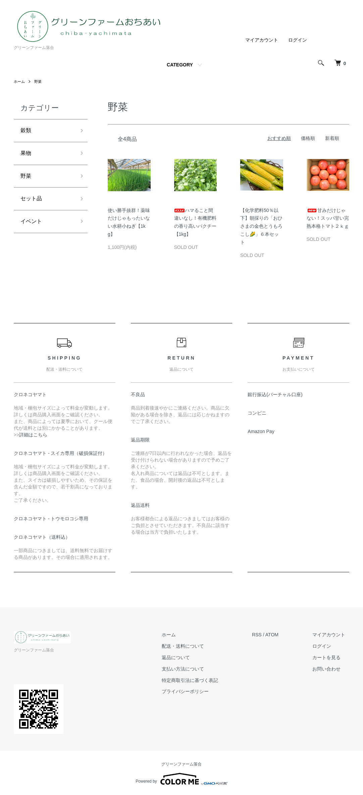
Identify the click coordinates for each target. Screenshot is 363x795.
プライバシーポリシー (196, 691)
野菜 (39, 81)
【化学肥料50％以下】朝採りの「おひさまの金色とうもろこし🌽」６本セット (261, 226)
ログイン (297, 40)
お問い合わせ (330, 669)
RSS (264, 634)
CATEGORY (180, 64)
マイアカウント (261, 40)
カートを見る (330, 657)
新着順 (332, 138)
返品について (187, 657)
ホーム (20, 81)
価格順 (308, 138)
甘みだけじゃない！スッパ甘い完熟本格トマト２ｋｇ (328, 218)
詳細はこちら (33, 434)
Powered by (181, 779)
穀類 (26, 131)
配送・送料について (194, 646)
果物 (26, 155)
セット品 (32, 203)
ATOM (279, 634)
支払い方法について (194, 669)
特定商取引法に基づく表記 (201, 680)
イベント (32, 227)
